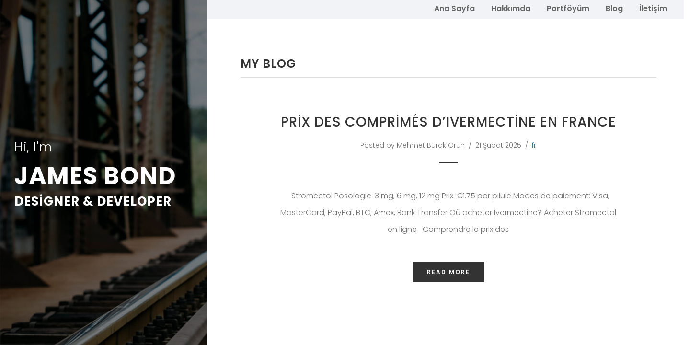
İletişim (653, 7)
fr (534, 149)
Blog (614, 7)
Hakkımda (510, 7)
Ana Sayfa (454, 7)
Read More (448, 277)
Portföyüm (568, 7)
